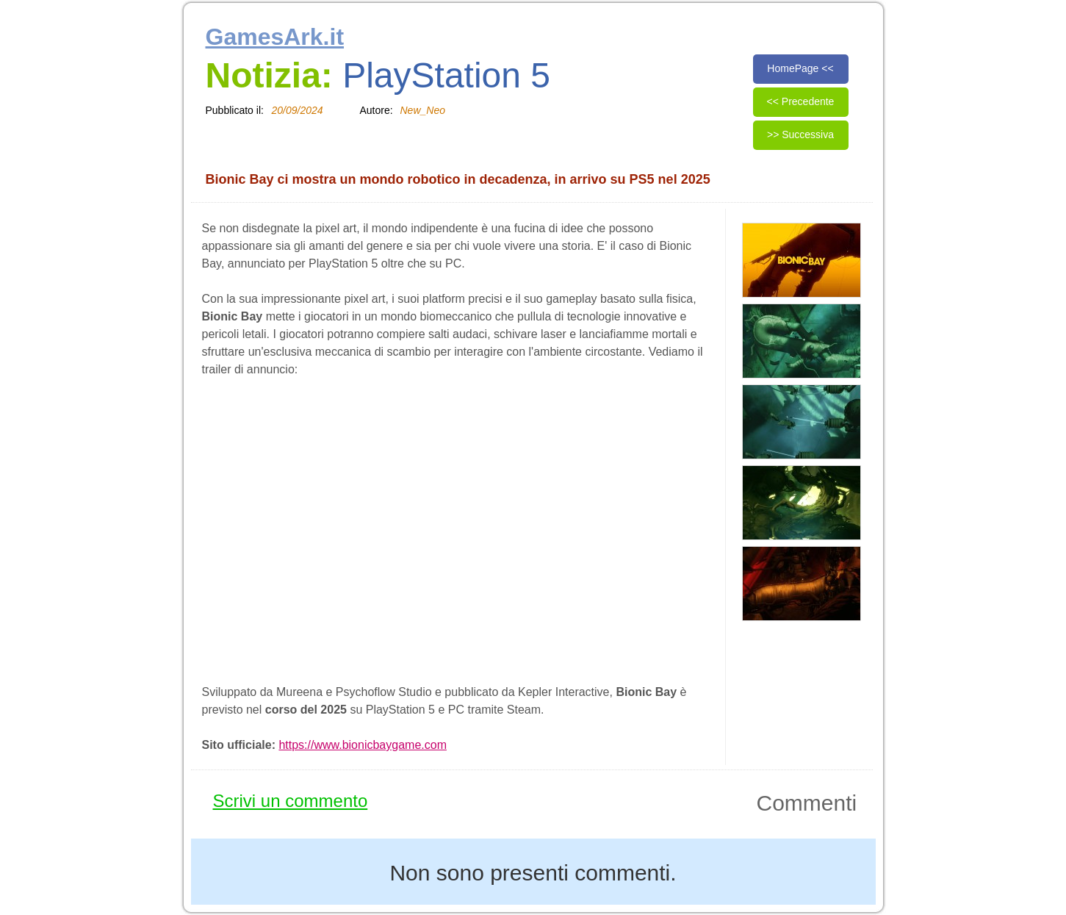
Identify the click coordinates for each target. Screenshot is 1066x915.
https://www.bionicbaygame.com (362, 745)
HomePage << (800, 68)
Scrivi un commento (290, 801)
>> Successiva (800, 134)
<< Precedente (801, 101)
